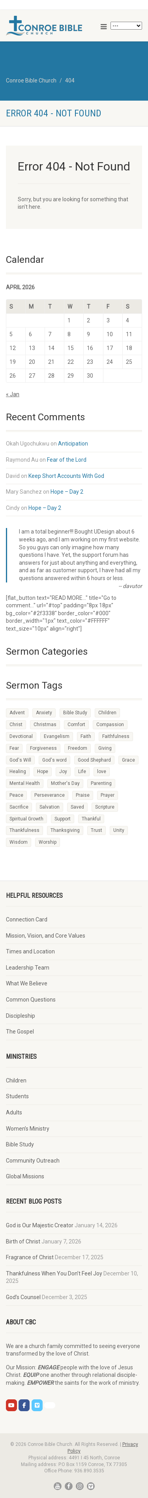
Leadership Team (27, 967)
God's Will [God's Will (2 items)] (20, 760)
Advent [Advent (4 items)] (17, 712)
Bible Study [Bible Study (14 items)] (75, 712)
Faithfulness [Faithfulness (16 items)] (115, 736)
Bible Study (20, 1144)
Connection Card (26, 919)
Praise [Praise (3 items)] (83, 795)
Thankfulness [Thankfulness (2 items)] (24, 830)
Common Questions (31, 999)
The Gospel (20, 1031)
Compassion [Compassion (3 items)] (110, 724)
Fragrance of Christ (30, 1257)
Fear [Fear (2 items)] (14, 748)
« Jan (12, 394)
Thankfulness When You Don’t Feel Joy (54, 1273)
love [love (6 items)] (101, 771)
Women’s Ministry (27, 1128)
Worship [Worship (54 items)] (47, 842)
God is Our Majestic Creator (39, 1225)
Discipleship (20, 1016)
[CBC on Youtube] (11, 1405)
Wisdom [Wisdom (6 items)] (18, 842)
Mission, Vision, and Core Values (45, 936)
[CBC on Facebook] (24, 1405)
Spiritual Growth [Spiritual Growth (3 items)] (26, 819)
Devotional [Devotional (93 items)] (21, 736)
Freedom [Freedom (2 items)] (77, 748)
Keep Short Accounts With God (66, 476)
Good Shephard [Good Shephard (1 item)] (94, 760)
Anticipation (73, 443)
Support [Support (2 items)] (62, 819)
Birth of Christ (23, 1241)
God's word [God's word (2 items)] (54, 760)
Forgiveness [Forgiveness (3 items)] (43, 748)
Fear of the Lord (66, 460)
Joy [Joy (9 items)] (63, 771)
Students (17, 1096)
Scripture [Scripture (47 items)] (104, 807)
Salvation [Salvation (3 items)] (49, 807)
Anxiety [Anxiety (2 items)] (44, 712)
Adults (14, 1112)
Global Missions (25, 1176)
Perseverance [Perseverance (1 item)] (49, 795)
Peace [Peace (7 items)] (16, 795)
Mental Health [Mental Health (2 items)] (24, 783)
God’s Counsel (23, 1297)
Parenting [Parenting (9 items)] (101, 783)
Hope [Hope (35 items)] (42, 771)
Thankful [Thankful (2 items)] (91, 819)
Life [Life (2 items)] (82, 771)
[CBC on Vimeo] (37, 1405)
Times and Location (30, 951)
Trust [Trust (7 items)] (96, 830)
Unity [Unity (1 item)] (118, 830)
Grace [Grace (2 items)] (128, 760)
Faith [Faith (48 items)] (86, 736)
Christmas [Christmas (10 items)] (45, 724)
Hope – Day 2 (67, 492)
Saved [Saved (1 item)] (77, 807)
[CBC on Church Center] (49, 1405)
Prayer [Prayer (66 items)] (107, 795)
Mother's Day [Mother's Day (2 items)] (65, 783)
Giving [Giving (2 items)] (105, 748)
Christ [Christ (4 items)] (15, 724)
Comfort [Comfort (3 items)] (76, 724)
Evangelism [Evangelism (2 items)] (56, 736)
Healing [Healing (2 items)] (17, 771)
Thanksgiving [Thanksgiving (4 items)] (65, 830)
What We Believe (26, 983)
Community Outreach (33, 1160)
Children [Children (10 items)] (107, 712)
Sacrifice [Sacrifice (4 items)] (18, 807)
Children (16, 1080)
